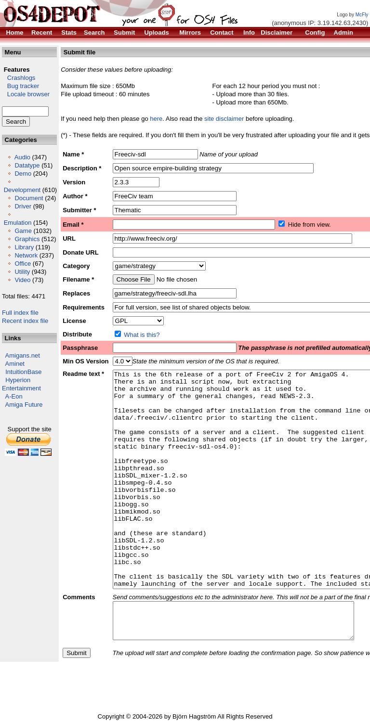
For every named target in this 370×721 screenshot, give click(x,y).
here (156, 118)
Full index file (20, 312)
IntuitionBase (23, 371)
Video (22, 279)
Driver (22, 206)
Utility (22, 271)
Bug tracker (20, 86)
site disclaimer (224, 118)
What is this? (141, 334)
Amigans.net (22, 355)
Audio (22, 157)
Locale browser (26, 94)
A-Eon (14, 396)
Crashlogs (18, 77)
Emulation (18, 222)
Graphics (27, 239)
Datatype (27, 165)
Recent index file (25, 320)
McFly (362, 14)
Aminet (15, 363)
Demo (22, 173)
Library (24, 247)
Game (22, 230)
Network (26, 255)
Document (28, 198)
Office (22, 263)
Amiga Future (24, 404)
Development (22, 189)
